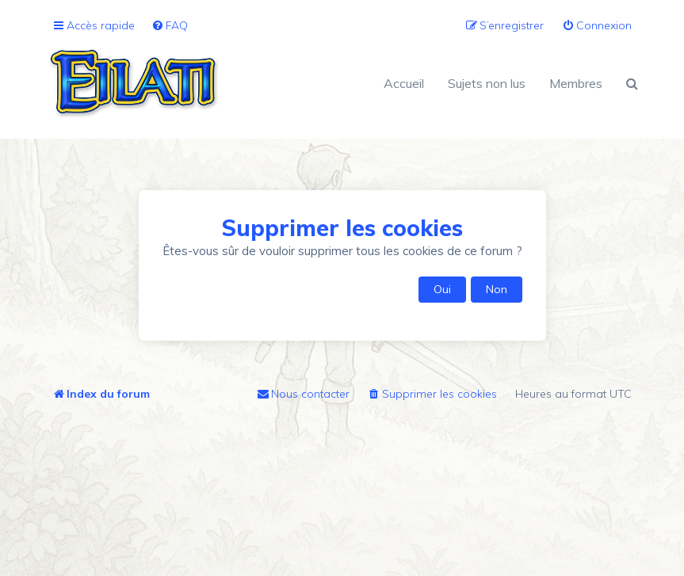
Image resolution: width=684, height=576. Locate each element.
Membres (575, 83)
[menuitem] (169, 25)
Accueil (404, 83)
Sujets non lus (486, 83)
